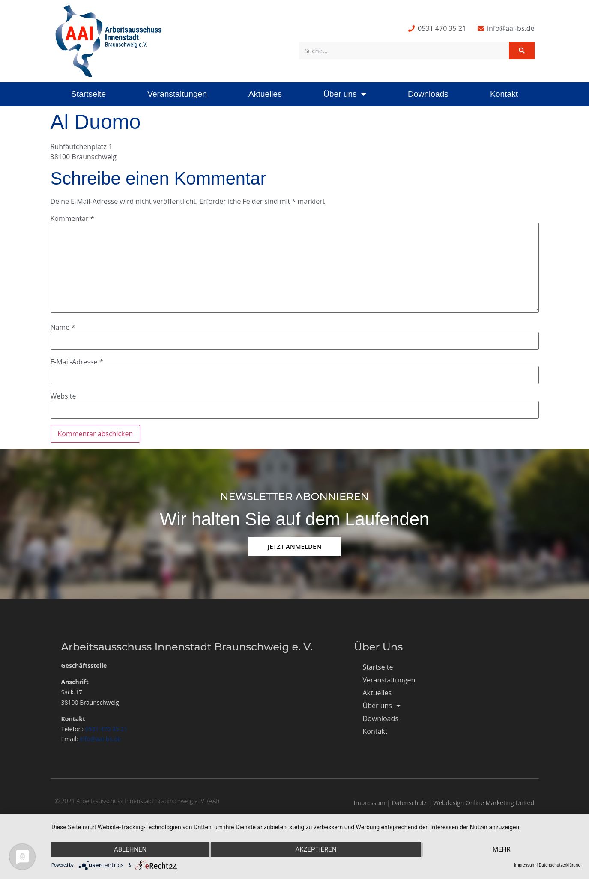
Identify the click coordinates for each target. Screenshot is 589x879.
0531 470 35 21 (106, 729)
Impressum (370, 803)
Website (63, 396)
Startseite (88, 93)
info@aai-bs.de (100, 739)
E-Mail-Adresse (77, 361)
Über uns (344, 94)
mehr (502, 849)
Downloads (428, 93)
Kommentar (72, 218)
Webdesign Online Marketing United (483, 803)
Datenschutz (409, 803)
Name (63, 327)
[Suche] (522, 50)
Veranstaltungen (177, 93)
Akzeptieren (315, 849)
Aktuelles (265, 93)
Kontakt (504, 93)
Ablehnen (130, 849)
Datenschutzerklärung (559, 865)
